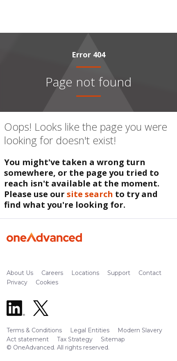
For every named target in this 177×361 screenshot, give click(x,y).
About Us (20, 273)
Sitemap (113, 339)
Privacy (17, 282)
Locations (85, 273)
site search (90, 194)
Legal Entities (89, 330)
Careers (52, 273)
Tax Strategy (75, 339)
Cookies (47, 282)
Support (118, 273)
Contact (149, 273)
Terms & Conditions (34, 330)
